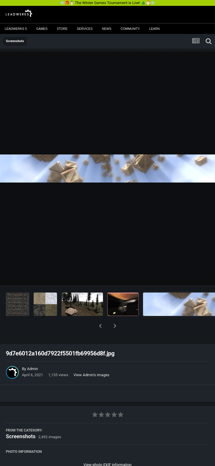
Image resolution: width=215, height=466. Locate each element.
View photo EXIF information (107, 449)
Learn (154, 28)
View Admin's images (91, 359)
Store (62, 28)
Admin (32, 353)
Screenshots (20, 421)
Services (85, 28)
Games (42, 28)
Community (130, 28)
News (106, 28)
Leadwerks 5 (16, 28)
